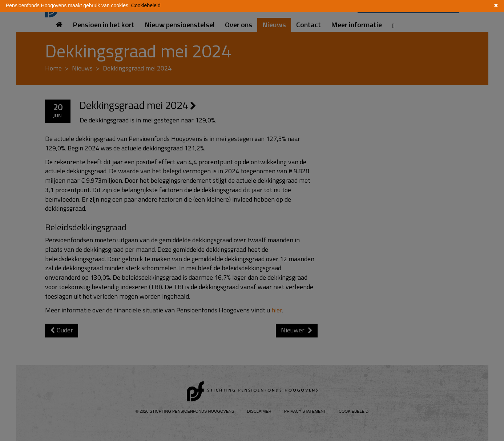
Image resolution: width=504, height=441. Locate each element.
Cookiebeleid (146, 5)
